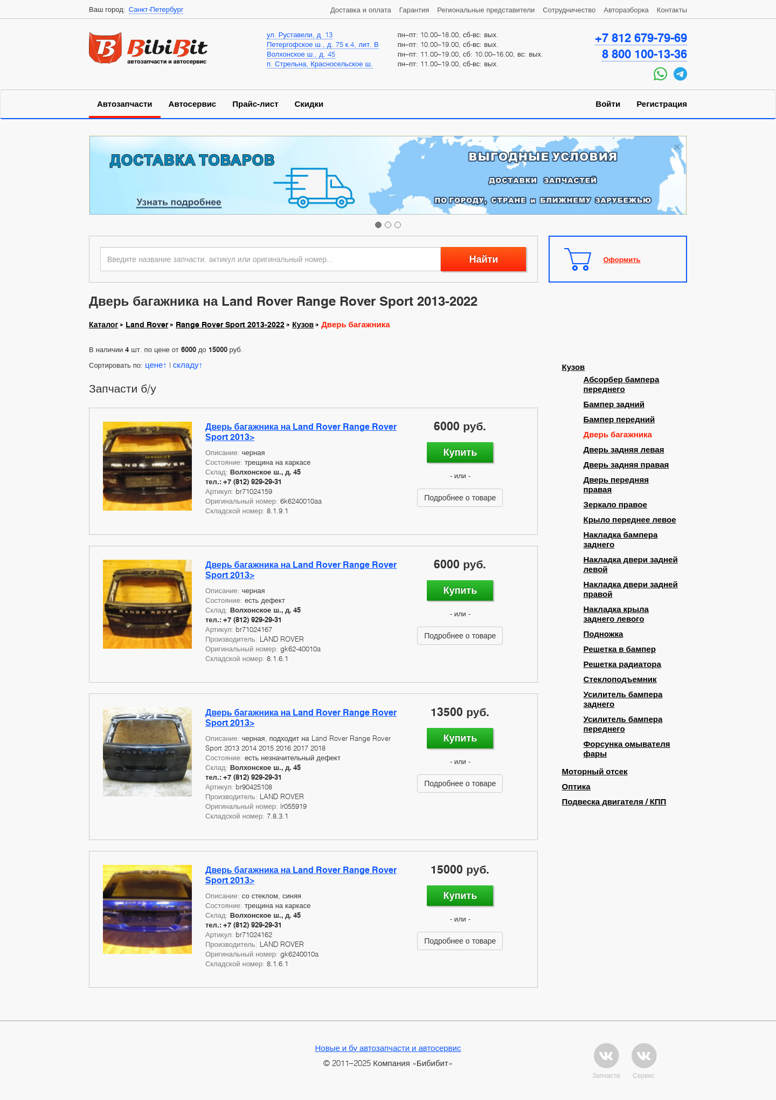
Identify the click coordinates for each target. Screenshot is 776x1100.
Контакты (672, 9)
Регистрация (661, 104)
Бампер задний (614, 404)
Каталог (103, 324)
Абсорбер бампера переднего (622, 384)
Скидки (309, 104)
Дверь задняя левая (624, 450)
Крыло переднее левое (630, 520)
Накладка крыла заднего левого (616, 614)
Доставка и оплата (360, 9)
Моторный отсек (595, 771)
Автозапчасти (125, 104)
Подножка (603, 634)
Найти (483, 259)
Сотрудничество (569, 9)
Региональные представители (486, 9)
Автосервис (193, 104)
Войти (607, 104)
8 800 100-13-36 (644, 54)
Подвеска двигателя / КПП (614, 802)
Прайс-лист (255, 104)
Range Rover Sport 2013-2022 (230, 324)
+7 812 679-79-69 (641, 38)
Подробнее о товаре (460, 497)
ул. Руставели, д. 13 (299, 34)
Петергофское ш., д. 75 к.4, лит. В (323, 44)
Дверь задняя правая (626, 465)
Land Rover (147, 324)
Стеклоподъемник (620, 679)
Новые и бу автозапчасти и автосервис (388, 1048)
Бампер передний (619, 419)
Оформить (622, 259)
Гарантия (414, 9)
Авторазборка (626, 9)
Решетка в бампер (620, 649)
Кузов (303, 324)
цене (154, 364)
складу (186, 364)
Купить (460, 452)
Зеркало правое (615, 505)
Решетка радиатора (622, 664)
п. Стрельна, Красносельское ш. (320, 63)
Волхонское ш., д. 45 (301, 54)
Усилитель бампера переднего (623, 724)
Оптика (576, 787)
